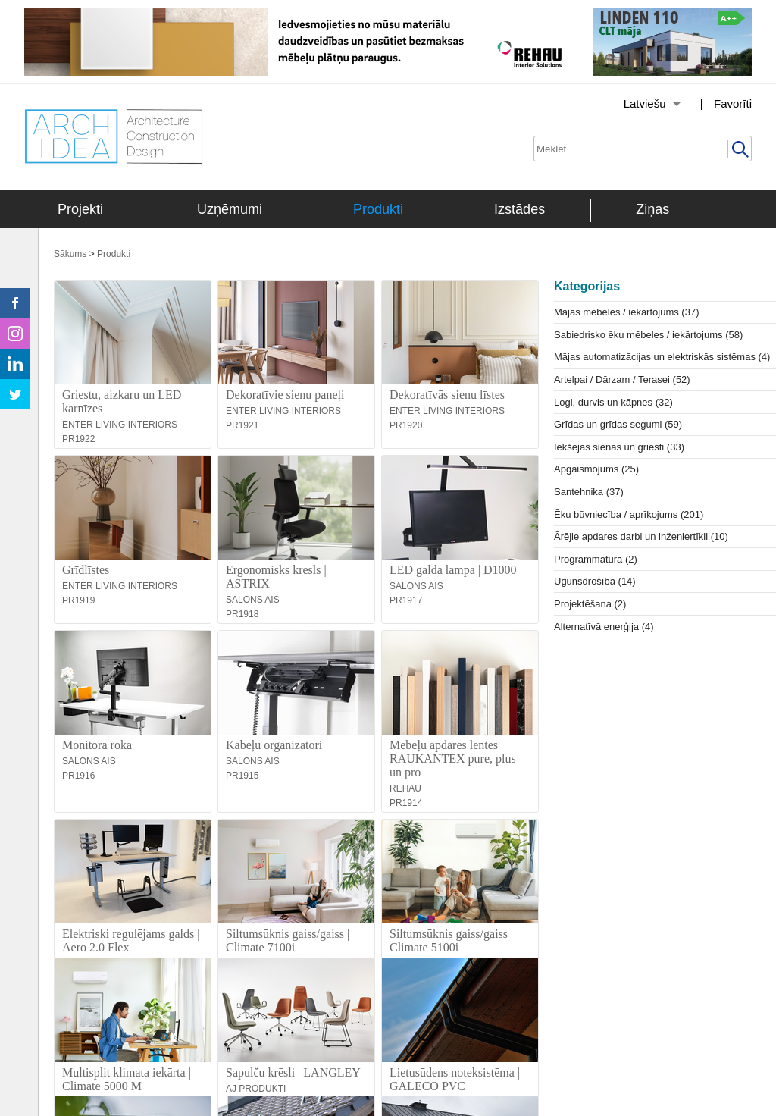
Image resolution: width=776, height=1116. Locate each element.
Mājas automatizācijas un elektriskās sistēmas (662, 356)
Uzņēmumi (229, 209)
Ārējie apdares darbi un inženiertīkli (641, 536)
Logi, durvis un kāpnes (613, 402)
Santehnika (589, 491)
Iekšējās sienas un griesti (619, 447)
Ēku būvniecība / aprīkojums (628, 514)
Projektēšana (590, 604)
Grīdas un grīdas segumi (618, 424)
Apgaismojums (596, 469)
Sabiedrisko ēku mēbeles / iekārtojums (648, 334)
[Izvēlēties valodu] (633, 104)
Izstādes (519, 209)
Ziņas (652, 209)
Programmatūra (595, 559)
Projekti (80, 209)
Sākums (70, 254)
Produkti (378, 209)
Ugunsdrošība (595, 581)
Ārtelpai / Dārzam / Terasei (622, 379)
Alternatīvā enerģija (604, 626)
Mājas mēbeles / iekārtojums (626, 312)
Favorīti (733, 103)
